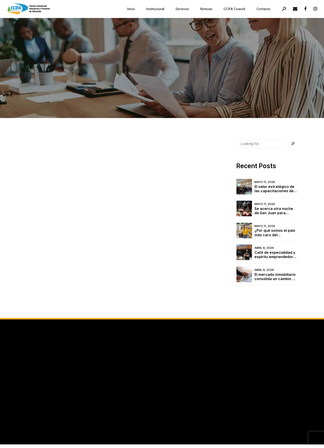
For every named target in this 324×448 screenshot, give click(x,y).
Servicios (182, 9)
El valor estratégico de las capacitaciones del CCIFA (274, 189)
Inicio (131, 9)
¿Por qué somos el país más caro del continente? (274, 232)
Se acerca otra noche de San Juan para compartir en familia (273, 211)
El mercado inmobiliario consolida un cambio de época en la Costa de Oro (275, 276)
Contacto (263, 9)
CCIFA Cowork (234, 9)
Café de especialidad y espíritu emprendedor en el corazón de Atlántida (274, 254)
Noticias (206, 9)
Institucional (155, 9)
